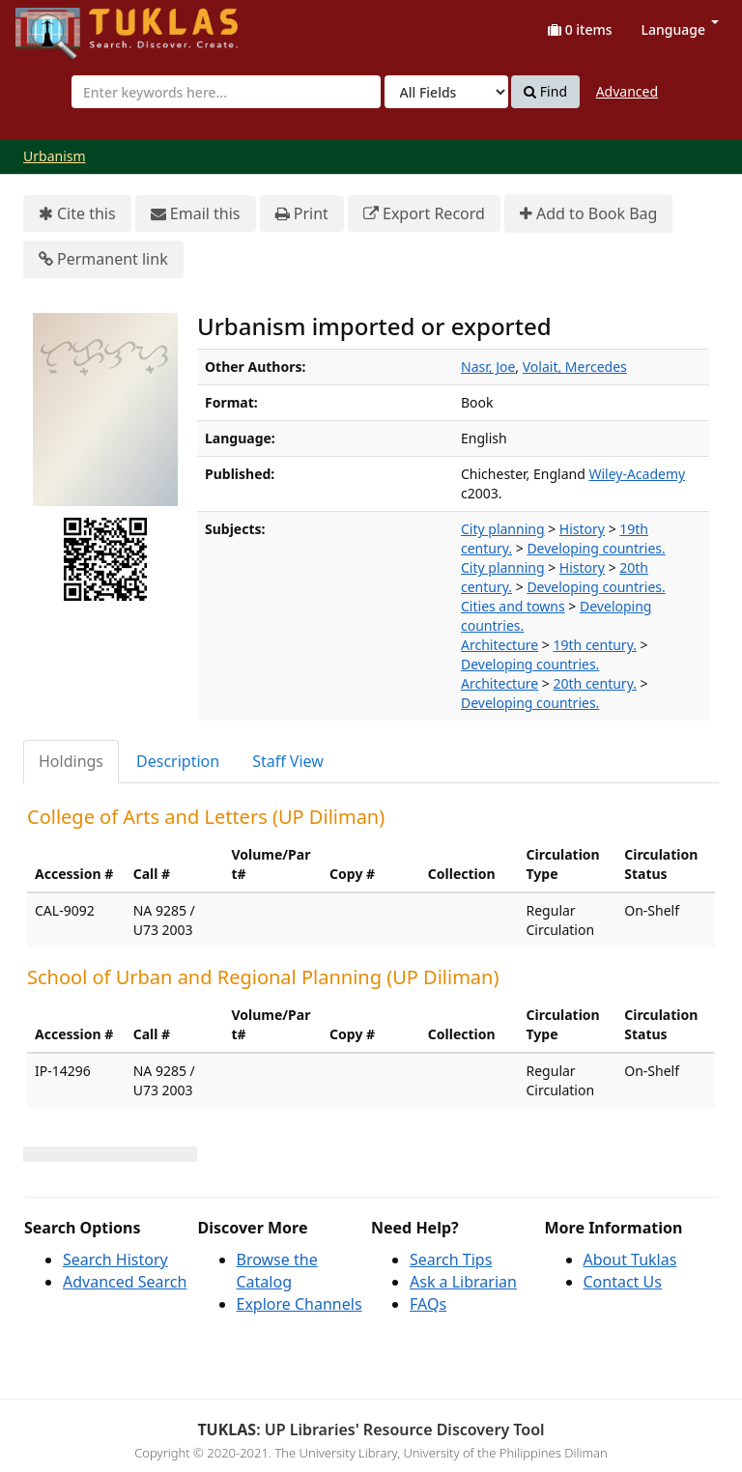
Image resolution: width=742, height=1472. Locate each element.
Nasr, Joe (488, 366)
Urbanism (54, 156)
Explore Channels (299, 1304)
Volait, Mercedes (575, 366)
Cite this (77, 214)
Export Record (424, 214)
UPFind (63, 25)
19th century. (595, 645)
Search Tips (451, 1259)
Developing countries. (596, 548)
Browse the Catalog (277, 1270)
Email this (196, 214)
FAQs (428, 1304)
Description (177, 761)
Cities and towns (513, 606)
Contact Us (623, 1281)
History (582, 529)
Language (680, 29)
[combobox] (226, 91)
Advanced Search (124, 1281)
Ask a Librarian (463, 1281)
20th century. (595, 683)
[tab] (72, 761)
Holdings (71, 761)
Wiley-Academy (636, 474)
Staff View (288, 761)
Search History (115, 1259)
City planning (503, 529)
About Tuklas (630, 1259)
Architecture (499, 645)
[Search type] (446, 91)
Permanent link (103, 259)
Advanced (627, 91)
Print (301, 214)
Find (545, 91)
